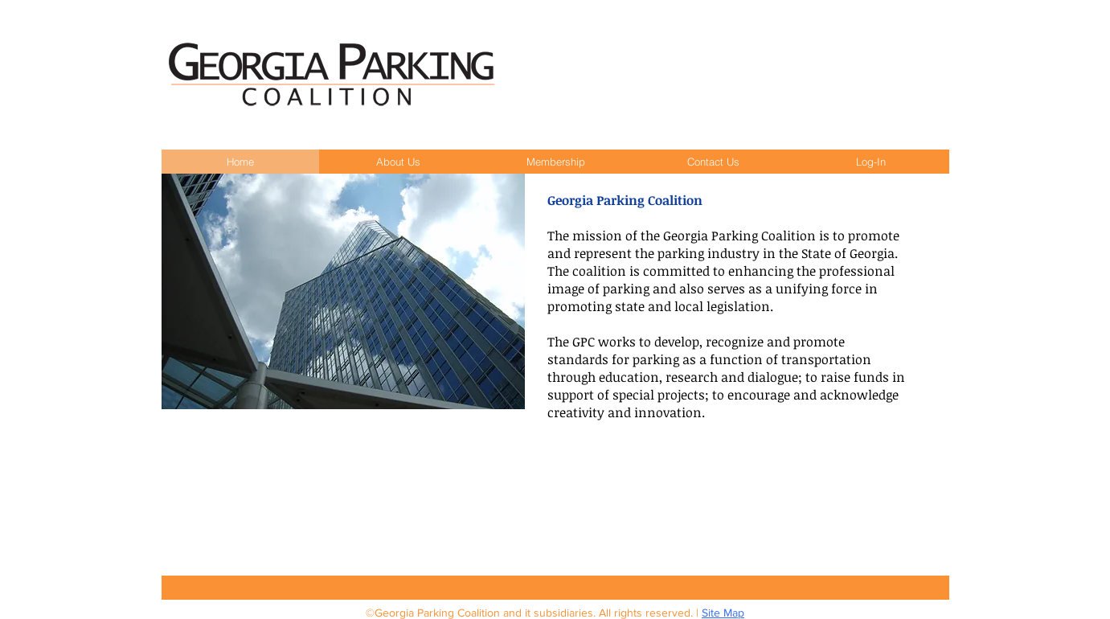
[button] (398, 162)
